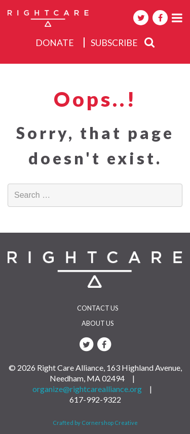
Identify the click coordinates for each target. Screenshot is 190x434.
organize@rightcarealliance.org (87, 389)
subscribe (114, 42)
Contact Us (97, 308)
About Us (97, 323)
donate (54, 42)
